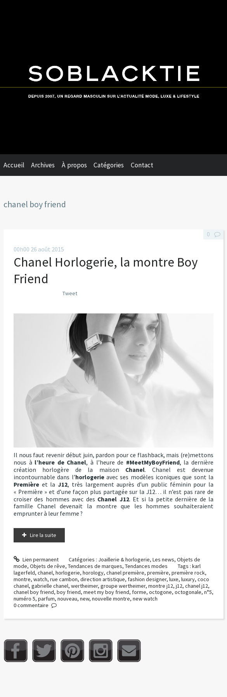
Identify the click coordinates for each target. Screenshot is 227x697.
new (84, 598)
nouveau (67, 598)
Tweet (69, 293)
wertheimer (84, 585)
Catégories (109, 165)
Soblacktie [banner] (113, 77)
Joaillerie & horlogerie (124, 559)
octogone (160, 592)
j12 (179, 585)
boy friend (69, 592)
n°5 (208, 592)
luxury (188, 579)
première (158, 572)
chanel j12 (196, 585)
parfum (46, 598)
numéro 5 (24, 598)
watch (40, 579)
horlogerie (67, 572)
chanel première (125, 572)
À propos (74, 165)
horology (93, 572)
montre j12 (160, 585)
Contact (142, 165)
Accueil (13, 165)
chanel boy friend (34, 592)
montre (22, 579)
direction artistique (102, 579)
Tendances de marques (95, 566)
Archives (43, 165)
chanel (45, 572)
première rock (188, 572)
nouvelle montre (111, 598)
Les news (163, 559)
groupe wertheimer (123, 585)
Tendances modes (146, 566)
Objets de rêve (47, 566)
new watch (145, 598)
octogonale (188, 592)
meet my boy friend (106, 592)
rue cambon (64, 579)
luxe (173, 579)
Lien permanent (36, 559)
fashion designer (147, 579)
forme (139, 592)
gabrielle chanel (49, 585)
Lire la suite (43, 535)
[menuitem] (17, 165)
